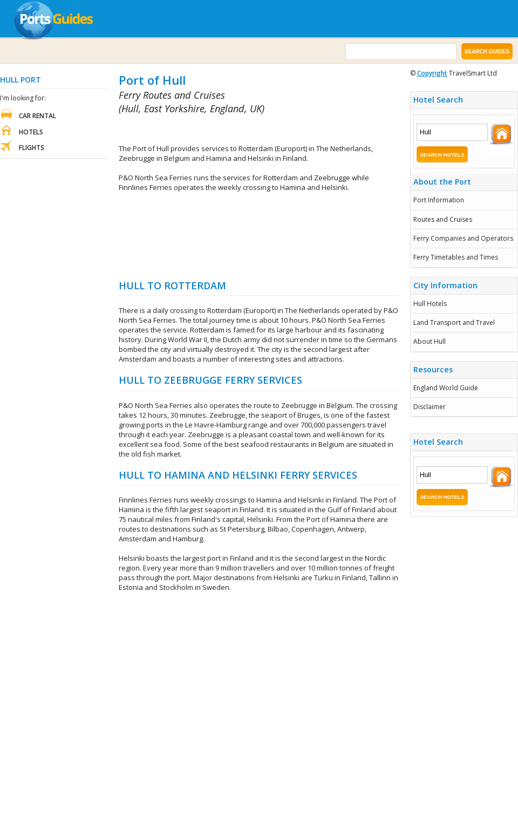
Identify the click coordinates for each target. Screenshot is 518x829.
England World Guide (445, 387)
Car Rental (37, 115)
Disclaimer (429, 406)
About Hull (429, 341)
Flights (31, 147)
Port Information (438, 200)
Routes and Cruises (442, 219)
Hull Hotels (430, 303)
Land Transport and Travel (454, 322)
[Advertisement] (259, 235)
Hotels (31, 132)
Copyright (432, 73)
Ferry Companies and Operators (463, 238)
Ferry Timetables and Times (455, 257)
